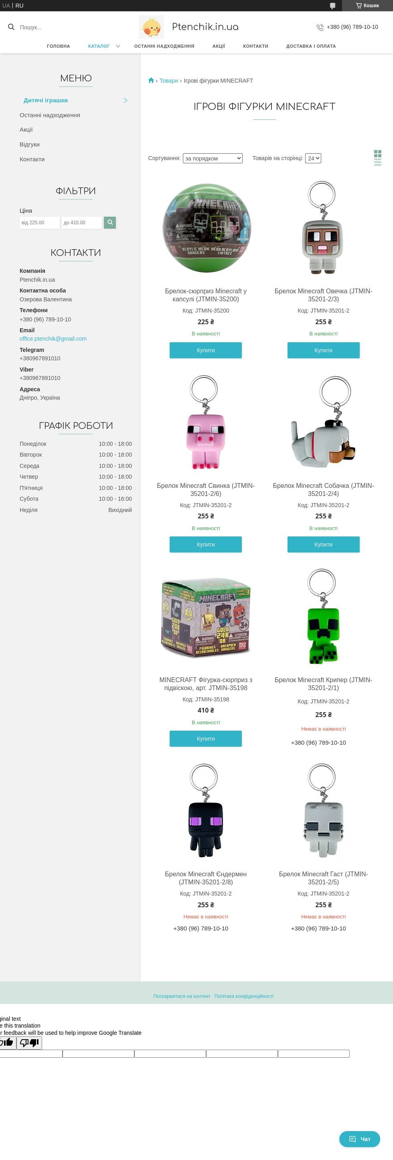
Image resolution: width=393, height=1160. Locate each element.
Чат (360, 1139)
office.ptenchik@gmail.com (53, 338)
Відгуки (30, 144)
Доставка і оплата (311, 46)
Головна (58, 46)
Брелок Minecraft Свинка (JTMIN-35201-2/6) (206, 489)
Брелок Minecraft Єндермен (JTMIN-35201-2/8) (206, 878)
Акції (219, 46)
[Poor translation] (29, 1043)
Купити (206, 350)
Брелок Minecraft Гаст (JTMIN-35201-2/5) (323, 878)
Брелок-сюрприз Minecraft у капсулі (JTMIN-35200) (206, 295)
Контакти (255, 46)
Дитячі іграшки (46, 100)
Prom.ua (234, 989)
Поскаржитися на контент (182, 996)
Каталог (99, 46)
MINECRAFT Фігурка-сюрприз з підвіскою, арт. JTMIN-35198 (205, 683)
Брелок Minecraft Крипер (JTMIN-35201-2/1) (324, 683)
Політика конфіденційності (244, 996)
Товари (169, 80)
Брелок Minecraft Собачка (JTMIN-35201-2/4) (323, 489)
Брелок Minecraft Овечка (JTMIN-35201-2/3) (324, 295)
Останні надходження (164, 46)
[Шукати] (11, 27)
